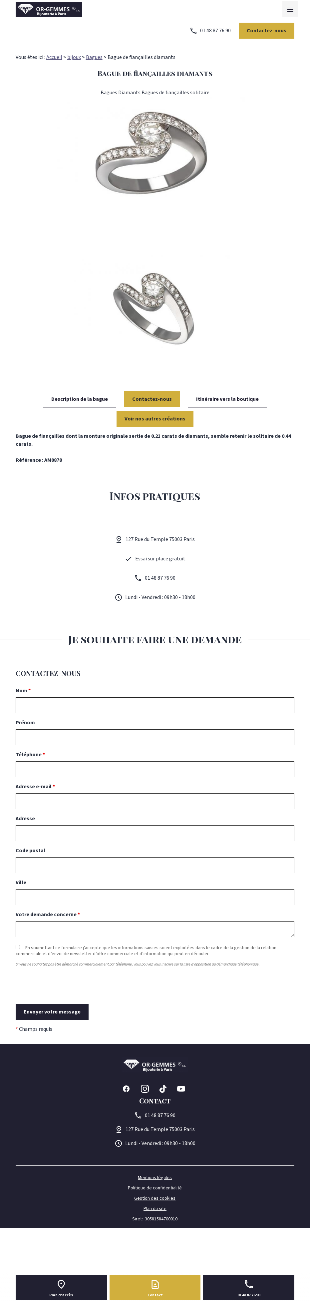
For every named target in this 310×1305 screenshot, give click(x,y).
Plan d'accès (61, 1295)
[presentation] (66, 997)
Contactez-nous (266, 30)
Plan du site (155, 1208)
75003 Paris (160, 1129)
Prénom (25, 722)
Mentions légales (155, 1177)
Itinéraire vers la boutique (227, 399)
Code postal (30, 850)
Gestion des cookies (154, 1198)
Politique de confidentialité (155, 1188)
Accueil (54, 57)
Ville (21, 882)
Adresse (25, 818)
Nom (23, 690)
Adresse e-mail (35, 786)
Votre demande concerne (48, 914)
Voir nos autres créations (155, 418)
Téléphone (30, 754)
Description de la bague (79, 399)
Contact (155, 1295)
